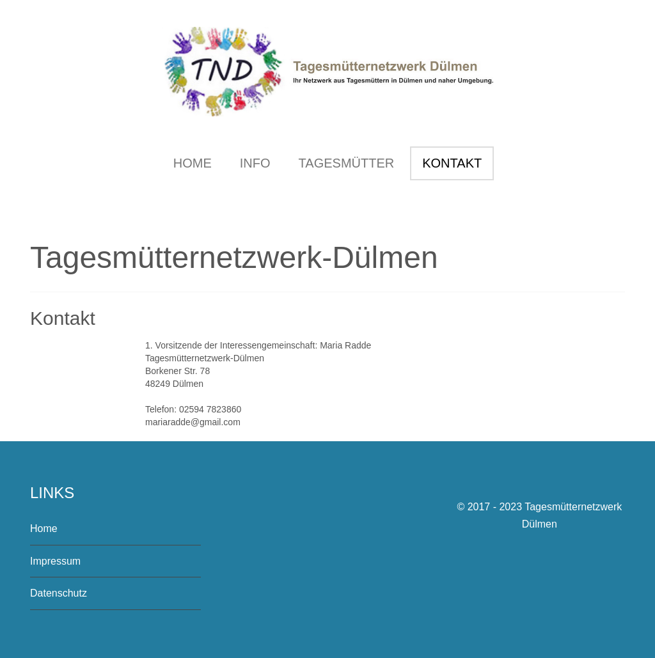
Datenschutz (58, 593)
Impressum (55, 561)
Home (44, 528)
